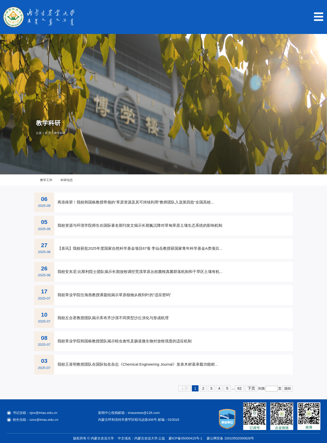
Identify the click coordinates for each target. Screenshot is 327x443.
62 (239, 388)
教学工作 (46, 180)
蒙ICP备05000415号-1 (185, 438)
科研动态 (67, 180)
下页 (251, 388)
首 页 (48, 133)
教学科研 (59, 133)
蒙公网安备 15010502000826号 (230, 438)
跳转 (287, 388)
